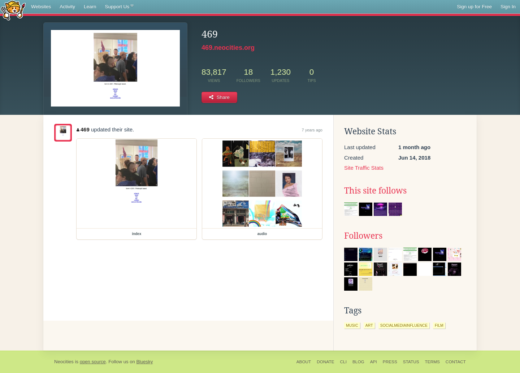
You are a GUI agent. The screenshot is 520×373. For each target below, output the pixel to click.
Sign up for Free (474, 6)
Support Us (119, 7)
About (303, 361)
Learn (90, 6)
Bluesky (144, 361)
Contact (456, 361)
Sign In (508, 6)
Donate (325, 361)
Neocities (64, 361)
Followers (363, 235)
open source (93, 361)
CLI (343, 361)
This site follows (375, 190)
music (352, 325)
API (373, 361)
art (369, 325)
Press (390, 361)
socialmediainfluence (404, 325)
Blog (358, 361)
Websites (41, 6)
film (439, 325)
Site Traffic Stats (364, 168)
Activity (67, 6)
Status (411, 361)
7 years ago (312, 130)
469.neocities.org (228, 47)
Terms (432, 361)
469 (83, 129)
